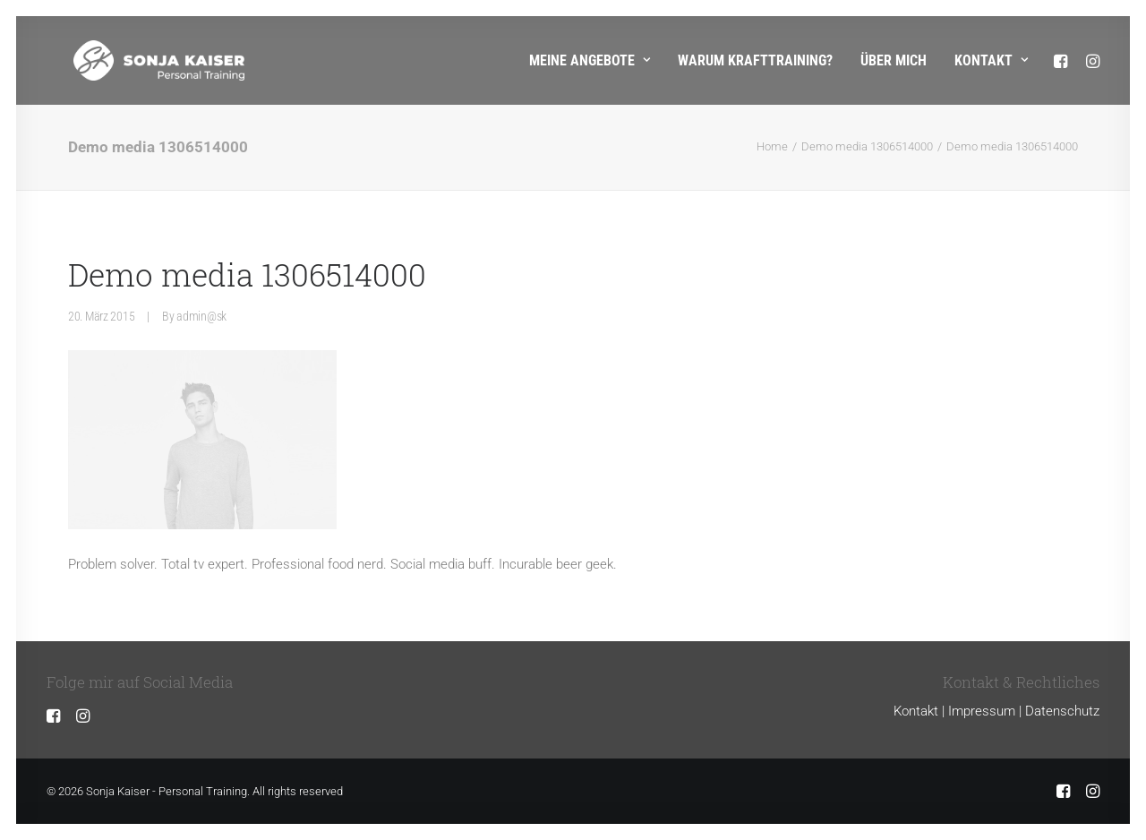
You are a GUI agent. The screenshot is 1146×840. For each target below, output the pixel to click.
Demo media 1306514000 (867, 146)
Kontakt (991, 60)
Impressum (981, 711)
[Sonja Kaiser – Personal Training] (132, 60)
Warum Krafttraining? (755, 60)
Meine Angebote (589, 60)
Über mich (893, 60)
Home (772, 146)
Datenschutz (1062, 711)
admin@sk (201, 316)
